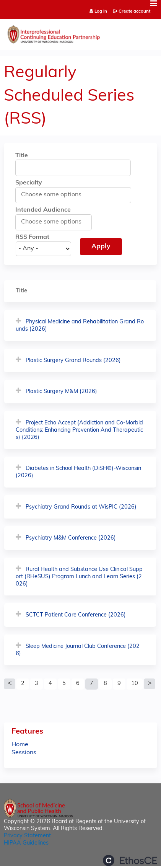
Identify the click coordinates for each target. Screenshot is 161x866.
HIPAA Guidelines (26, 843)
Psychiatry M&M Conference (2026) (71, 538)
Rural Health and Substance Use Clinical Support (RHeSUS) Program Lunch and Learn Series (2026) (79, 577)
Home (19, 745)
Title (21, 156)
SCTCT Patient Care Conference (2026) (76, 615)
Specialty (28, 183)
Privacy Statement (27, 836)
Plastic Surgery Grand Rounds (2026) (73, 361)
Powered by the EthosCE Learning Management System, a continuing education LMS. (130, 860)
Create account (134, 11)
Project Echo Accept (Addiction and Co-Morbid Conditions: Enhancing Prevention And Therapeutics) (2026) (79, 430)
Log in (100, 12)
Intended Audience (43, 210)
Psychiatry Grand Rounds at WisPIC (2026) (81, 507)
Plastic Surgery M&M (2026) (61, 392)
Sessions (23, 753)
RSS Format (32, 237)
